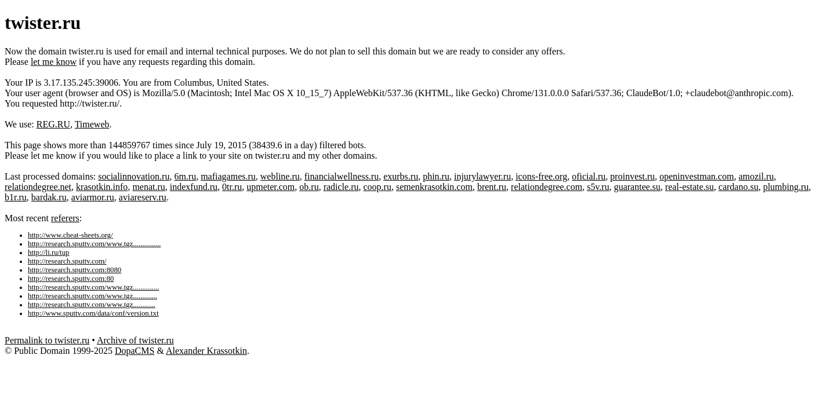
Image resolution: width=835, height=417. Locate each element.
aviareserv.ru (142, 197)
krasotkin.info (102, 187)
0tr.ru (232, 187)
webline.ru (280, 176)
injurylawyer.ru (482, 176)
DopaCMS (134, 351)
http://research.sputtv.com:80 (71, 279)
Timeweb (92, 124)
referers (65, 218)
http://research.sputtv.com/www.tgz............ (91, 305)
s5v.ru (598, 187)
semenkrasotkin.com (434, 187)
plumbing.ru (786, 187)
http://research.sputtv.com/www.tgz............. (92, 296)
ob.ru (308, 187)
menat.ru (148, 187)
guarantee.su (637, 187)
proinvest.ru (632, 176)
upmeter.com (270, 187)
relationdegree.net (38, 187)
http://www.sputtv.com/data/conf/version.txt (93, 313)
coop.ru (377, 187)
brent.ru (491, 187)
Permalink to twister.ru (47, 340)
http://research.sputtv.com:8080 (74, 270)
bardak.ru (49, 197)
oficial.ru (588, 176)
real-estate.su (689, 187)
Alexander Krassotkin (206, 351)
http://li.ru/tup (48, 252)
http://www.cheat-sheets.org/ (70, 235)
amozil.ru (756, 176)
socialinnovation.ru (133, 176)
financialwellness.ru (341, 176)
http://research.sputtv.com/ (67, 261)
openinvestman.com (696, 176)
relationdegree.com (546, 187)
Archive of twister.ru (135, 340)
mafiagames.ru (228, 176)
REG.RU (53, 124)
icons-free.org (541, 176)
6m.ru (185, 176)
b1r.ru (16, 197)
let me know (54, 62)
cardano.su (738, 187)
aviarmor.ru (92, 197)
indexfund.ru (193, 187)
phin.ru (436, 176)
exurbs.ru (400, 176)
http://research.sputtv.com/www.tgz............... (94, 244)
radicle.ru (341, 187)
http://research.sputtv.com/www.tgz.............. (93, 287)
